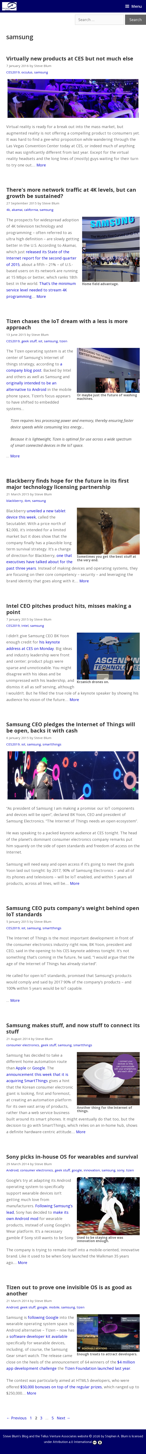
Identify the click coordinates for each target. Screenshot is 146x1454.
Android (12, 1170)
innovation (92, 1170)
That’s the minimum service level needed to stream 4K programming (41, 290)
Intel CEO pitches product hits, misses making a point (68, 609)
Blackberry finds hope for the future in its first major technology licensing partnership (67, 483)
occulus (26, 72)
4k (8, 210)
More (41, 164)
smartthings (52, 744)
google (77, 1170)
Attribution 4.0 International (77, 1442)
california (31, 210)
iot (40, 341)
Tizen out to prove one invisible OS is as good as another (69, 1290)
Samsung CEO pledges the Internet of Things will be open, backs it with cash (70, 727)
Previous (16, 1417)
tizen (63, 341)
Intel (24, 625)
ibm (27, 501)
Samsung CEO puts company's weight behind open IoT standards (72, 911)
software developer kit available (38, 1336)
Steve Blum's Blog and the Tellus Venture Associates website (45, 1436)
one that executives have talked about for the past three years (39, 562)
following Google (43, 1317)
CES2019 (13, 72)
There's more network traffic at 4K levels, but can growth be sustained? (71, 192)
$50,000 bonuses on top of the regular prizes (61, 1386)
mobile (54, 1307)
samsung (41, 72)
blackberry (14, 501)
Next (63, 1417)
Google (38, 1067)
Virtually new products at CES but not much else (69, 58)
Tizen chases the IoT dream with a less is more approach (67, 324)
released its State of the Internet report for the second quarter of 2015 (41, 258)
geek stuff (29, 341)
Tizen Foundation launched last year (97, 1368)
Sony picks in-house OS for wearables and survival (72, 1156)
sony (120, 1170)
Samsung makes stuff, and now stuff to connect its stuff (73, 1028)
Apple (21, 1067)
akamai (17, 210)
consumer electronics (22, 1045)
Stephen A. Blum (116, 1436)
